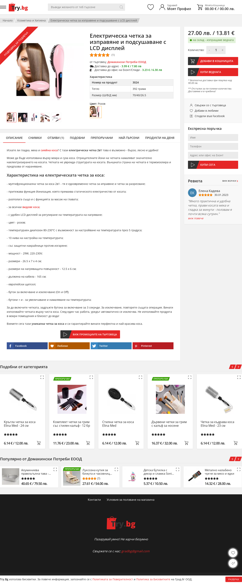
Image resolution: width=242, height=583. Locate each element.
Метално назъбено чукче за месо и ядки (219, 471)
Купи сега (207, 165)
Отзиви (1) (55, 138)
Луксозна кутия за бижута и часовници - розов (97, 471)
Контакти (94, 499)
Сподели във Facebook (210, 116)
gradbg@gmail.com (135, 551)
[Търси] (121, 7)
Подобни (77, 138)
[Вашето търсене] (86, 7)
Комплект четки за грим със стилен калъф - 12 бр (71, 424)
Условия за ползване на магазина (130, 499)
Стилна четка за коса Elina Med (118, 424)
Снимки (35, 138)
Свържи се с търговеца (210, 105)
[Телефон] (213, 146)
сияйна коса (49, 150)
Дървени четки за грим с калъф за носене (169, 424)
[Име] (213, 137)
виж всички (230, 180)
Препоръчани (102, 138)
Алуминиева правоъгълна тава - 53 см (35, 471)
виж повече (195, 218)
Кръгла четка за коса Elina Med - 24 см (20, 424)
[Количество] (216, 50)
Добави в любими (206, 110)
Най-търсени (129, 138)
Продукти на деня (159, 138)
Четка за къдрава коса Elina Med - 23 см (217, 424)
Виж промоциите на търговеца (95, 334)
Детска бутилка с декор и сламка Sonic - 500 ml (158, 471)
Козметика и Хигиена (31, 20)
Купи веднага (210, 72)
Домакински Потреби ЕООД (126, 62)
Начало (8, 20)
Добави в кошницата (216, 61)
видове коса (30, 207)
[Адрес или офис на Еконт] (213, 155)
